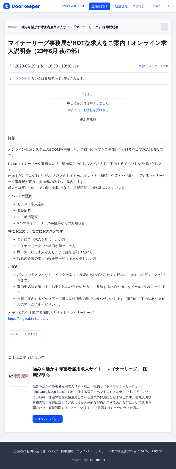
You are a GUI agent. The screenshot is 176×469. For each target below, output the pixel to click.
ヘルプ (53, 451)
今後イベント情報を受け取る (88, 110)
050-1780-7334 (73, 6)
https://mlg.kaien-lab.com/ (28, 318)
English (155, 6)
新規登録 (121, 6)
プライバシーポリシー (92, 451)
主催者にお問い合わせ (30, 451)
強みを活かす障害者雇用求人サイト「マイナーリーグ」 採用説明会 (69, 27)
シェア (16, 333)
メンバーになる (47, 419)
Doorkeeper (96, 460)
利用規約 (66, 451)
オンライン (22, 78)
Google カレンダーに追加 (152, 66)
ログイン (138, 6)
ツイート (31, 333)
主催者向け (99, 6)
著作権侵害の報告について (130, 451)
